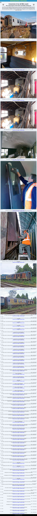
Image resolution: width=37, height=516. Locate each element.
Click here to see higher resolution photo (18, 100)
